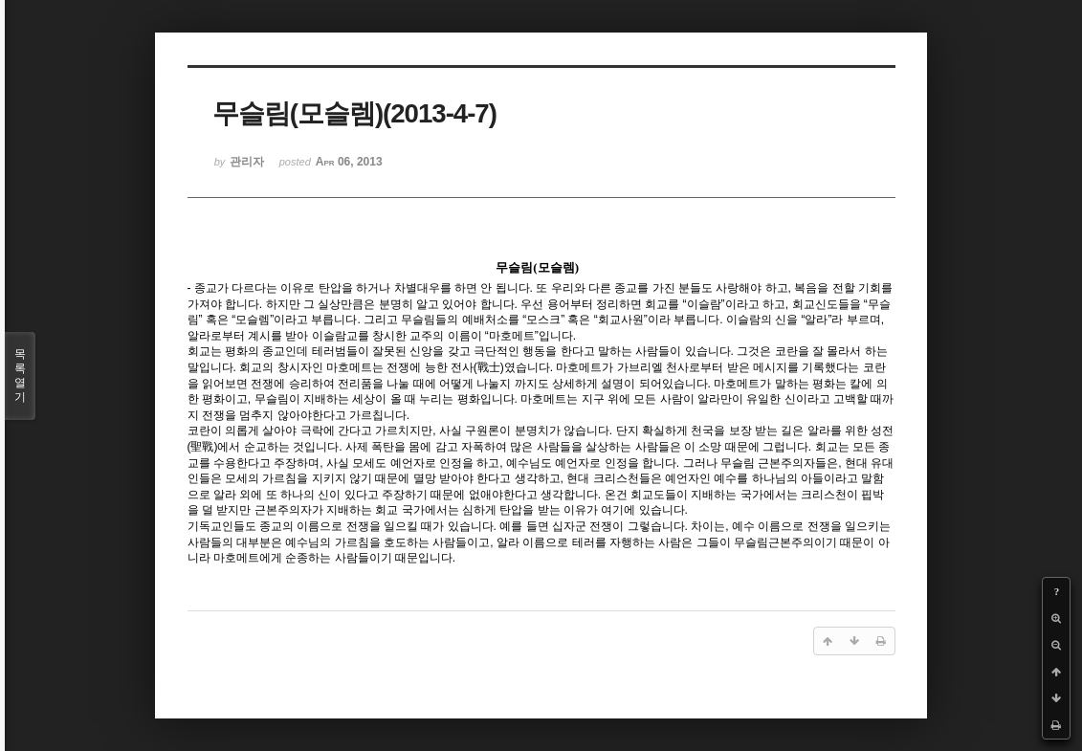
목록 (20, 376)
